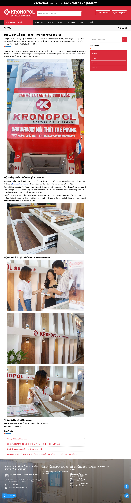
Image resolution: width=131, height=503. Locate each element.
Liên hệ (80, 22)
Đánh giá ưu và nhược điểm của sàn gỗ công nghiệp (25, 449)
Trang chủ (38, 22)
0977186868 (11, 495)
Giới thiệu (49, 22)
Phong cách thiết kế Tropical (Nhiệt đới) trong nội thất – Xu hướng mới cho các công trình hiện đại (42, 454)
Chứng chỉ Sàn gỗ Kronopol (17, 439)
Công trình (70, 22)
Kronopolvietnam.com (20, 184)
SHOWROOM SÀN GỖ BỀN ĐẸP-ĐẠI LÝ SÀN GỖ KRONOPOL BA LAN (33, 444)
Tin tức (59, 22)
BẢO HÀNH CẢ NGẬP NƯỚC (80, 3)
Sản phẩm (90, 22)
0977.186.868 (104, 13)
